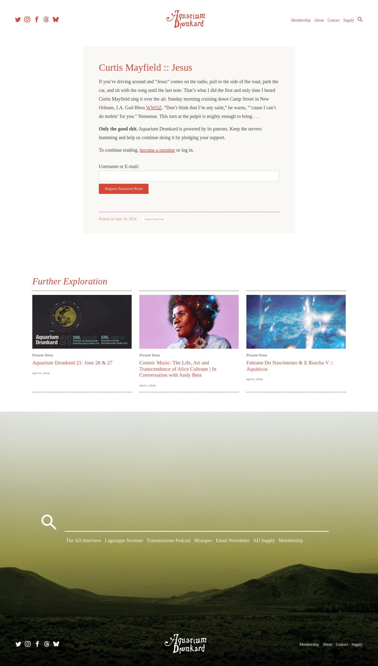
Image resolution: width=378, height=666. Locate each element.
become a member (157, 150)
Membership (299, 21)
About (317, 21)
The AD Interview (83, 541)
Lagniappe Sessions (124, 541)
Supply (347, 21)
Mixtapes (203, 541)
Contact (332, 21)
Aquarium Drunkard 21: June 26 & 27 (72, 363)
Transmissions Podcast (168, 541)
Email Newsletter (232, 541)
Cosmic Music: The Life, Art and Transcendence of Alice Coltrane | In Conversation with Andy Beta (177, 369)
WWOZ (154, 107)
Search (358, 20)
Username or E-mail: (119, 166)
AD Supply (264, 541)
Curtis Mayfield (154, 219)
